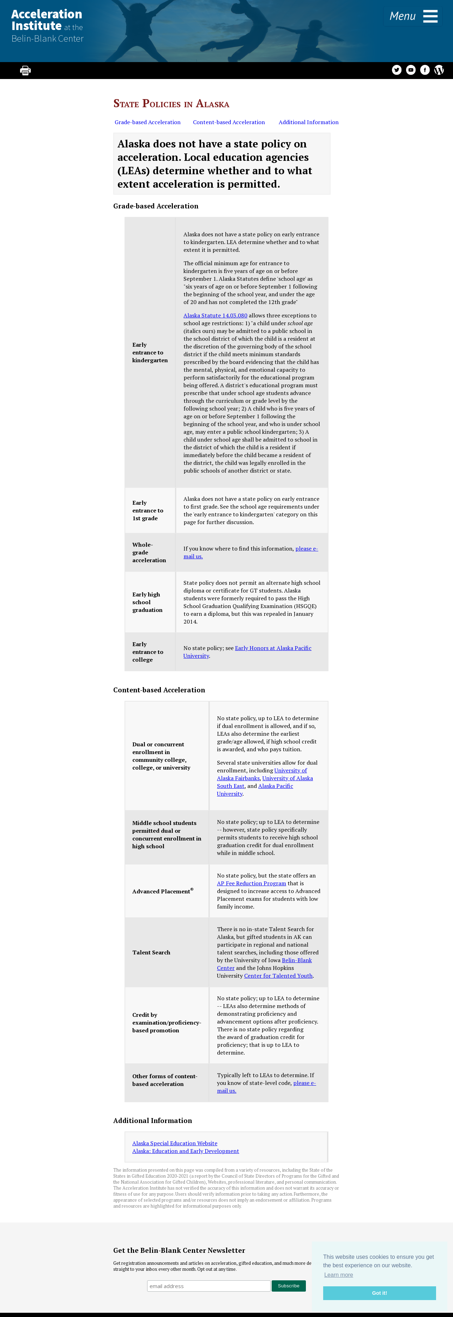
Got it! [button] (379, 1293)
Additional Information (308, 122)
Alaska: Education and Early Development (185, 1151)
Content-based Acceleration (229, 122)
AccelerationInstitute (47, 25)
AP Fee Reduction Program (251, 883)
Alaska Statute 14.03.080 (215, 315)
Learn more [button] (338, 1275)
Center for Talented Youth (278, 975)
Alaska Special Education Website (174, 1143)
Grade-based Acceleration (148, 122)
